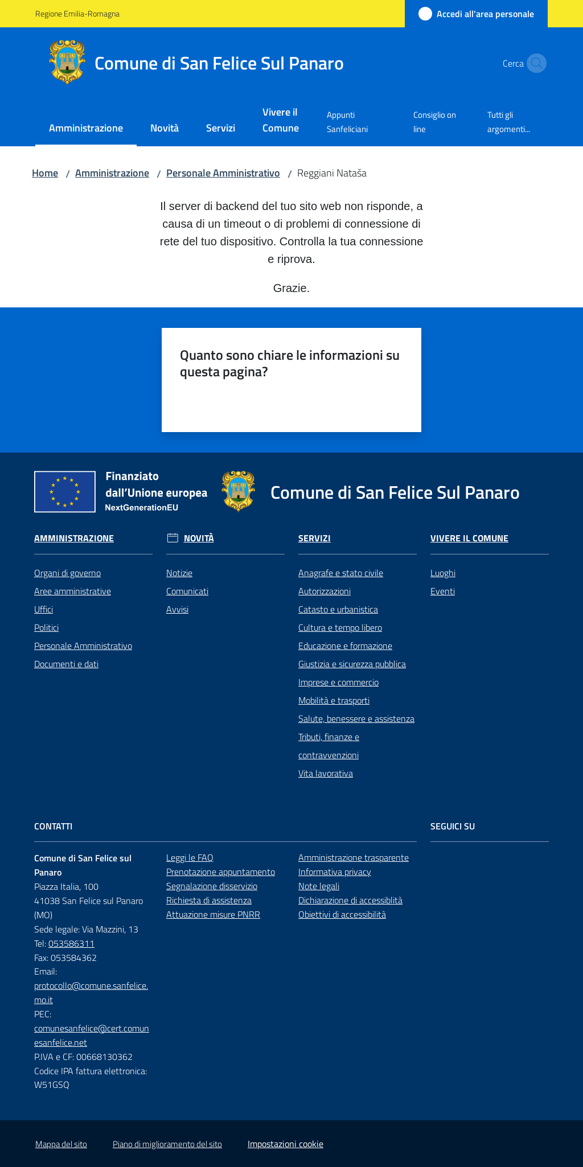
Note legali (318, 886)
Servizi (314, 538)
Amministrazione (112, 172)
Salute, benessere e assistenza (356, 718)
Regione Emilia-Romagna (77, 13)
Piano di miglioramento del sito (167, 1143)
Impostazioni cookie (285, 1143)
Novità (199, 538)
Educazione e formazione (345, 645)
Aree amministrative (72, 591)
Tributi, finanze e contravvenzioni (328, 746)
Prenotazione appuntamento (220, 871)
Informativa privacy (334, 871)
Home (45, 172)
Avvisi (177, 609)
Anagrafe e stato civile (340, 573)
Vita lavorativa (325, 773)
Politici (46, 627)
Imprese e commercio (338, 682)
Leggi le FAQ (190, 857)
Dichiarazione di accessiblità (350, 900)
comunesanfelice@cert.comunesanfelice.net (91, 1035)
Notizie (179, 573)
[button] (534, 63)
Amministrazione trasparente (353, 857)
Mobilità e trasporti (333, 700)
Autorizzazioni (324, 591)
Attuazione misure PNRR (213, 914)
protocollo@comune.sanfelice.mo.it (91, 992)
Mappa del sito (61, 1143)
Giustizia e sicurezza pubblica (352, 664)
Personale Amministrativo (223, 172)
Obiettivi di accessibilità (342, 914)
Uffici (43, 609)
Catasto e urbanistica (338, 609)
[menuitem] (86, 129)
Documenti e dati (66, 664)
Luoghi (442, 573)
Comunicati (187, 591)
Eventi (442, 591)
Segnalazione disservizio (211, 886)
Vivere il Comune (469, 538)
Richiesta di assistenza (209, 900)
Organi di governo (67, 573)
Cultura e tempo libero (340, 627)
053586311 (71, 943)
